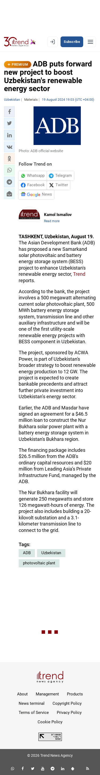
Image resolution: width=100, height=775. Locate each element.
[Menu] (90, 41)
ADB (27, 552)
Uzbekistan (51, 552)
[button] (9, 111)
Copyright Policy (67, 703)
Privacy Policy (69, 712)
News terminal (32, 703)
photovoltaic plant (39, 563)
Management (47, 694)
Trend (79, 274)
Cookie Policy (50, 722)
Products (75, 694)
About (22, 694)
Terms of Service (34, 712)
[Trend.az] (20, 42)
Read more (51, 221)
